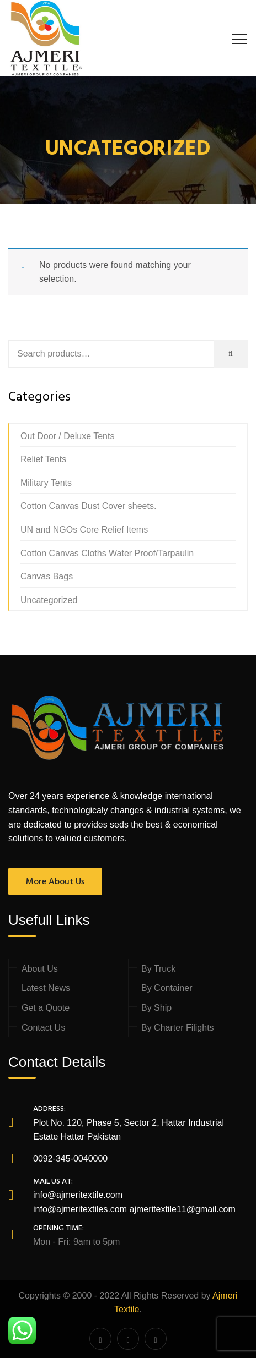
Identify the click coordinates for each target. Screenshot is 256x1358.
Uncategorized (48, 600)
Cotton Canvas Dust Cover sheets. (88, 506)
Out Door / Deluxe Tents (67, 436)
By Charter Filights (177, 1027)
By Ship (156, 1007)
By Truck (158, 968)
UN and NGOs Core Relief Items (84, 529)
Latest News (46, 988)
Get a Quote (46, 1007)
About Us (40, 968)
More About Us (55, 882)
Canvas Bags (46, 576)
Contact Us (43, 1027)
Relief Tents (43, 459)
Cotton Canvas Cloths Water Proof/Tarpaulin (107, 553)
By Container (167, 988)
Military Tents (46, 483)
